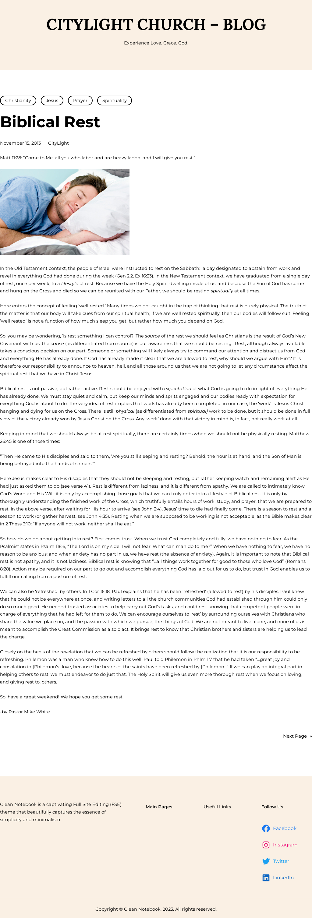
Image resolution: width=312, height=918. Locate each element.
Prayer (80, 100)
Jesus (52, 100)
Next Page (297, 736)
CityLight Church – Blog (156, 24)
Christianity (18, 100)
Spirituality (114, 100)
